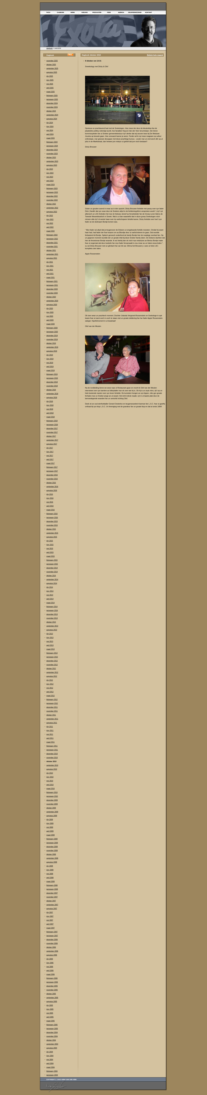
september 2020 (52, 301)
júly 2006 (49, 959)
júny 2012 (49, 684)
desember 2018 (52, 382)
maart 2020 (50, 324)
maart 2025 (50, 92)
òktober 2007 (51, 901)
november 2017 (52, 432)
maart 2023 (50, 185)
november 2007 (52, 897)
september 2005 (52, 998)
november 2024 (52, 107)
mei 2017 (49, 456)
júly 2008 (49, 866)
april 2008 (50, 878)
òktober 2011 (51, 715)
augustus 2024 (51, 119)
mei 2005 (49, 1013)
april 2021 (50, 274)
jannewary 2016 (52, 517)
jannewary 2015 (52, 564)
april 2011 (50, 738)
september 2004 (52, 1044)
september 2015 (52, 533)
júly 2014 (49, 587)
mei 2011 (49, 734)
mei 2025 (49, 84)
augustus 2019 (51, 351)
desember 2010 (52, 754)
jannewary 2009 (52, 843)
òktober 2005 (51, 994)
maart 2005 (50, 1021)
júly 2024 (49, 123)
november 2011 (52, 711)
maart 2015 (50, 556)
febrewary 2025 (52, 95)
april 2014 (50, 599)
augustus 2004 (51, 1048)
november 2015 (52, 525)
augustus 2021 (51, 258)
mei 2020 (49, 316)
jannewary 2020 (52, 332)
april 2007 (50, 924)
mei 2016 (49, 502)
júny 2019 (49, 359)
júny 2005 (49, 1009)
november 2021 (52, 246)
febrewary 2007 (52, 932)
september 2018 (52, 394)
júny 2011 (49, 730)
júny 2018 (49, 405)
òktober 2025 (51, 64)
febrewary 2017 (52, 467)
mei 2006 (49, 967)
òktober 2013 (51, 622)
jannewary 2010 (52, 796)
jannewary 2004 (52, 1075)
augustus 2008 (51, 862)
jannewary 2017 (52, 471)
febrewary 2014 (52, 607)
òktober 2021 (51, 250)
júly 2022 (49, 215)
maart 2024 (50, 138)
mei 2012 (49, 688)
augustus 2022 (51, 212)
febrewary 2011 (52, 746)
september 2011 (52, 719)
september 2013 (52, 626)
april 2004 (50, 1063)
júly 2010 (49, 773)
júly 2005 (49, 1005)
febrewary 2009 (52, 839)
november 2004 (52, 1036)
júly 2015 (49, 541)
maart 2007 (50, 928)
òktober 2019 (51, 343)
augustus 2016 (51, 490)
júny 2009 (49, 823)
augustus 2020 (51, 305)
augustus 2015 (51, 537)
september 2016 (52, 486)
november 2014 (52, 572)
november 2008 (52, 850)
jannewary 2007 (52, 936)
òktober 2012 (51, 668)
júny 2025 (49, 80)
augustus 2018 (51, 397)
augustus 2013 (51, 630)
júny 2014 (49, 591)
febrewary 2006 (52, 978)
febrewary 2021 (52, 281)
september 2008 (52, 858)
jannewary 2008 (52, 889)
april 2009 (50, 831)
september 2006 (52, 951)
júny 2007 (49, 916)
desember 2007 (52, 893)
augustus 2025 (51, 72)
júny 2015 (49, 545)
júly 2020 (49, 308)
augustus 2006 (51, 955)
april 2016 (50, 506)
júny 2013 (49, 637)
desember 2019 (52, 336)
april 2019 (50, 366)
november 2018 (52, 386)
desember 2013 (52, 614)
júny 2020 (49, 312)
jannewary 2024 (52, 146)
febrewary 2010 (52, 792)
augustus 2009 (51, 816)
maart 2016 (50, 510)
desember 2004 (52, 1032)
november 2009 (52, 804)
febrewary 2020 (52, 328)
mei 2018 (49, 409)
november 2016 (52, 479)
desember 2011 (52, 707)
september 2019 (52, 347)
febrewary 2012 (52, 699)
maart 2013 (50, 649)
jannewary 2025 (52, 99)
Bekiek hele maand (155, 55)
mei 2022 (49, 223)
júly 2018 (49, 401)
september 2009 (52, 812)
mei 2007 (49, 920)
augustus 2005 (51, 1001)
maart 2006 (50, 974)
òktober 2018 (51, 390)
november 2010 (52, 757)
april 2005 (50, 1017)
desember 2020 (52, 289)
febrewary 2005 (52, 1025)
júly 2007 (49, 912)
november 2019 (52, 339)
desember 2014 (52, 568)
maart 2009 (50, 835)
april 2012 (50, 692)
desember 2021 (52, 243)
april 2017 (50, 459)
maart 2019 (50, 370)
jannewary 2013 (52, 657)
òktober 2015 (51, 529)
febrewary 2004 (52, 1071)
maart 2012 (50, 696)
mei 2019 (49, 363)
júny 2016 (49, 498)
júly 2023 (49, 169)
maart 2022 (50, 231)
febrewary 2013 (52, 653)
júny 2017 (49, 452)
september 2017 (52, 440)
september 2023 (52, 161)
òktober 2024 (51, 111)
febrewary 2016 (52, 514)
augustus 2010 (51, 769)
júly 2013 (49, 634)
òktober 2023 (51, 157)
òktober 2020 (51, 297)
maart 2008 (50, 881)
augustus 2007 (51, 908)
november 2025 (52, 61)
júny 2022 (49, 219)
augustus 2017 (51, 444)
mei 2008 (49, 874)
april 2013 (50, 645)
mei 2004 (49, 1059)
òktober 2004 (51, 1040)
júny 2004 (49, 1056)
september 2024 (52, 115)
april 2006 (50, 970)
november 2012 (52, 665)
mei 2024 (49, 130)
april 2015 (50, 552)
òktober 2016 (51, 483)
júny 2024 (49, 126)
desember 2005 (52, 986)
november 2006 (52, 943)
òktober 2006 (51, 947)
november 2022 (52, 200)
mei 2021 (49, 270)
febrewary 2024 (52, 142)
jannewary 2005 (52, 1029)
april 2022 (50, 227)
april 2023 (50, 181)
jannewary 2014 (52, 610)
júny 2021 (49, 266)
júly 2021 (49, 262)
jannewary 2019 (52, 378)
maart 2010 (50, 788)
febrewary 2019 (52, 374)
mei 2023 (49, 177)
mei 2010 (49, 781)
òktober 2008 (51, 854)
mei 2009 (49, 827)
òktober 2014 (51, 576)
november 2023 (52, 154)
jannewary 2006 (52, 982)
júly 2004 (49, 1052)
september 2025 (52, 68)
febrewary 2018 (52, 421)
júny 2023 (49, 173)
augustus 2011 (51, 723)
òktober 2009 (51, 808)
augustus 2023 (51, 165)
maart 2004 (50, 1067)
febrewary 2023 (52, 188)
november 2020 (52, 293)
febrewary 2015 (52, 560)
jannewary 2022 (52, 239)
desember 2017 (52, 428)
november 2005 (52, 990)
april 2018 (50, 413)
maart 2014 (50, 603)
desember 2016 (52, 475)
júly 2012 (49, 680)
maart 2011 (50, 742)
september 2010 (52, 765)
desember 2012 (52, 661)
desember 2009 (52, 800)
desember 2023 (52, 150)
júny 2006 (49, 963)
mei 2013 (49, 641)
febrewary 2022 (52, 235)
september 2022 (52, 208)
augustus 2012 (51, 676)
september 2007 (52, 905)
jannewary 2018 (52, 425)
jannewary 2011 (52, 750)
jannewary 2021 (52, 285)
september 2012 (52, 672)
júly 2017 (49, 448)
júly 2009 (49, 819)
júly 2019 (49, 355)
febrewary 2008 (52, 885)
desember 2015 (52, 521)
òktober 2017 (51, 436)
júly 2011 (49, 727)
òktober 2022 (51, 204)
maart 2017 (50, 463)
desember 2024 (52, 103)
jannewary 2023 (52, 192)
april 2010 (50, 785)
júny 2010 (49, 777)
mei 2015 (49, 548)
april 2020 (50, 320)
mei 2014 (49, 595)
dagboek (49, 48)
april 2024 (50, 134)
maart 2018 (50, 417)
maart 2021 (50, 277)
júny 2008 (49, 870)
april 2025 (50, 88)
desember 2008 (52, 847)
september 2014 (52, 579)
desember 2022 (52, 196)
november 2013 (52, 618)
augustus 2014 (51, 583)
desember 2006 (52, 939)
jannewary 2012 (52, 703)
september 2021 (52, 254)
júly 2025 (49, 76)
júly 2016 (49, 494)
